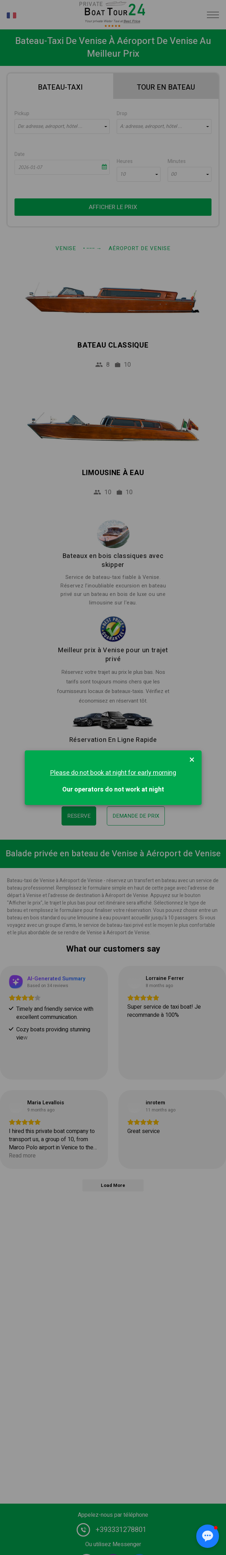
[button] (207, 1536)
